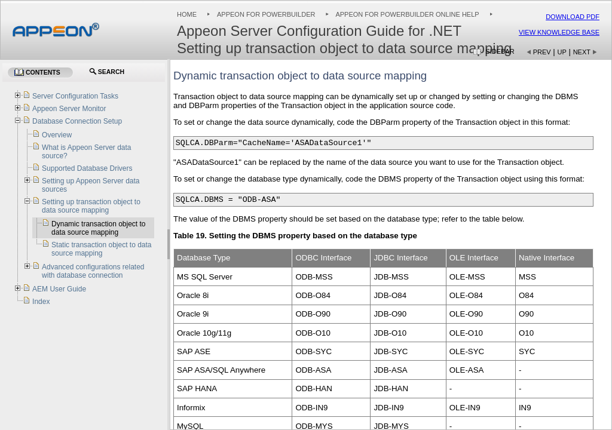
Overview (57, 135)
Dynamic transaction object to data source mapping (98, 228)
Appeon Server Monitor (69, 109)
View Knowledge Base (559, 32)
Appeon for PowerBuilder (266, 14)
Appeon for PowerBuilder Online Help (407, 14)
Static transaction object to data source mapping (101, 249)
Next (581, 52)
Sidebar (499, 51)
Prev (542, 52)
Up (562, 52)
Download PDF (572, 16)
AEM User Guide (59, 289)
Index (41, 301)
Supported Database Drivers (87, 168)
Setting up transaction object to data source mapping (91, 206)
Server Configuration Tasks (75, 96)
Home (187, 14)
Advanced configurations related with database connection (93, 271)
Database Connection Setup (77, 121)
